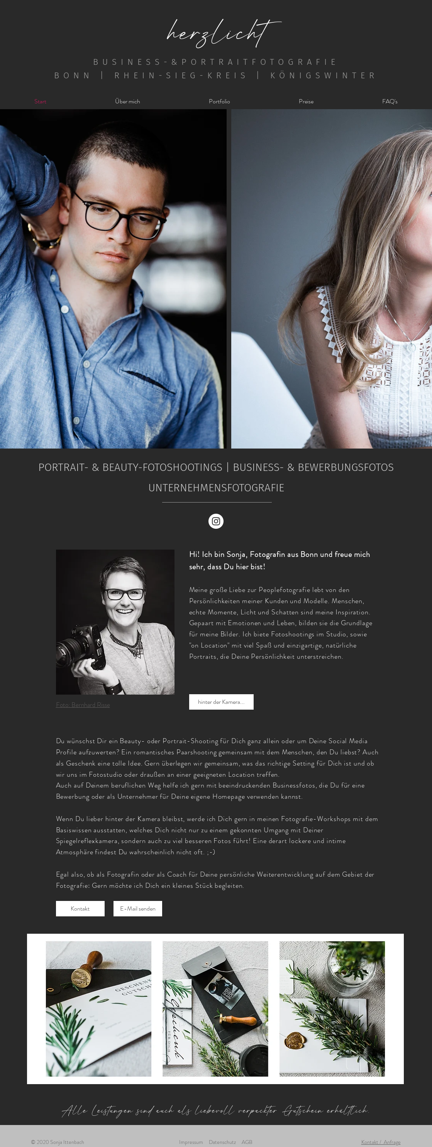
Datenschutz (222, 1142)
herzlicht (217, 31)
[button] (219, 101)
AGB (247, 1142)
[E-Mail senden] (138, 908)
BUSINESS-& (137, 62)
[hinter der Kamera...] (221, 702)
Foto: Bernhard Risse (83, 704)
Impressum (191, 1142)
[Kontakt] (80, 908)
